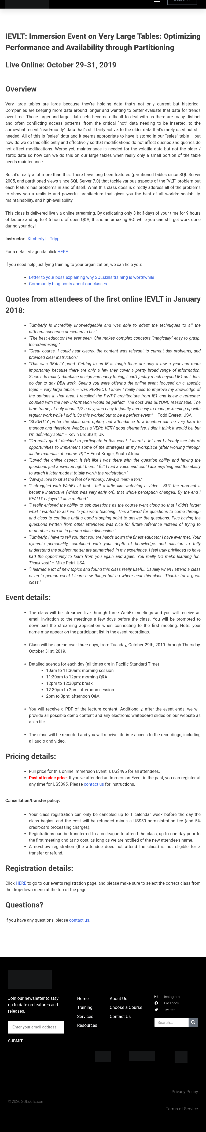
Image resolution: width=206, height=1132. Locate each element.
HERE (62, 251)
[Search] (193, 1022)
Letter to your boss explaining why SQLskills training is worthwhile (91, 277)
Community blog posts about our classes (68, 283)
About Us (118, 998)
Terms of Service (182, 1108)
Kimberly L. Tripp (44, 238)
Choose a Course (126, 1007)
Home (83, 998)
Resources (87, 1025)
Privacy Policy (184, 1091)
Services (85, 1016)
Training (84, 1007)
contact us (94, 784)
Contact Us (120, 1016)
